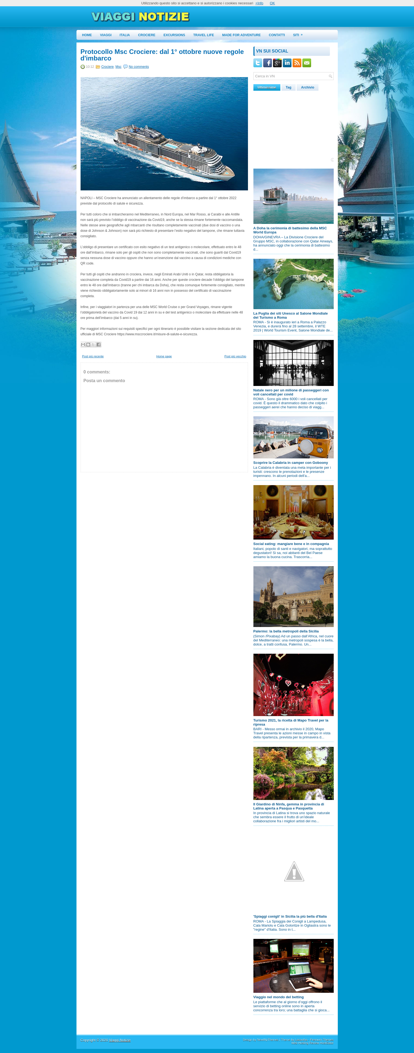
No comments (139, 67)
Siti (299, 33)
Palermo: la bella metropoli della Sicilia (286, 631)
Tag (288, 87)
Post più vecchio (235, 356)
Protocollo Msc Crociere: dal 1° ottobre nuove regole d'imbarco (162, 55)
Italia (125, 35)
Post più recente (93, 356)
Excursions (174, 35)
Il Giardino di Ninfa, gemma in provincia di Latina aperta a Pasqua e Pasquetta (288, 806)
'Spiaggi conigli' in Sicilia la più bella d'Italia (290, 916)
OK (272, 3)
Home (87, 35)
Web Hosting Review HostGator (312, 1043)
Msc (118, 67)
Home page (164, 356)
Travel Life (203, 35)
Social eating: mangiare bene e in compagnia (291, 544)
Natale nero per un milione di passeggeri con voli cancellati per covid (291, 392)
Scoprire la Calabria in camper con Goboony (290, 463)
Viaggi (106, 35)
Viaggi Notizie (119, 1040)
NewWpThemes (267, 1039)
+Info (259, 3)
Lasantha (301, 1039)
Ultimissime (267, 87)
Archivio (307, 87)
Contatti (277, 35)
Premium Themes (322, 1039)
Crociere (146, 35)
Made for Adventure (241, 35)
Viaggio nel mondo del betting (278, 997)
